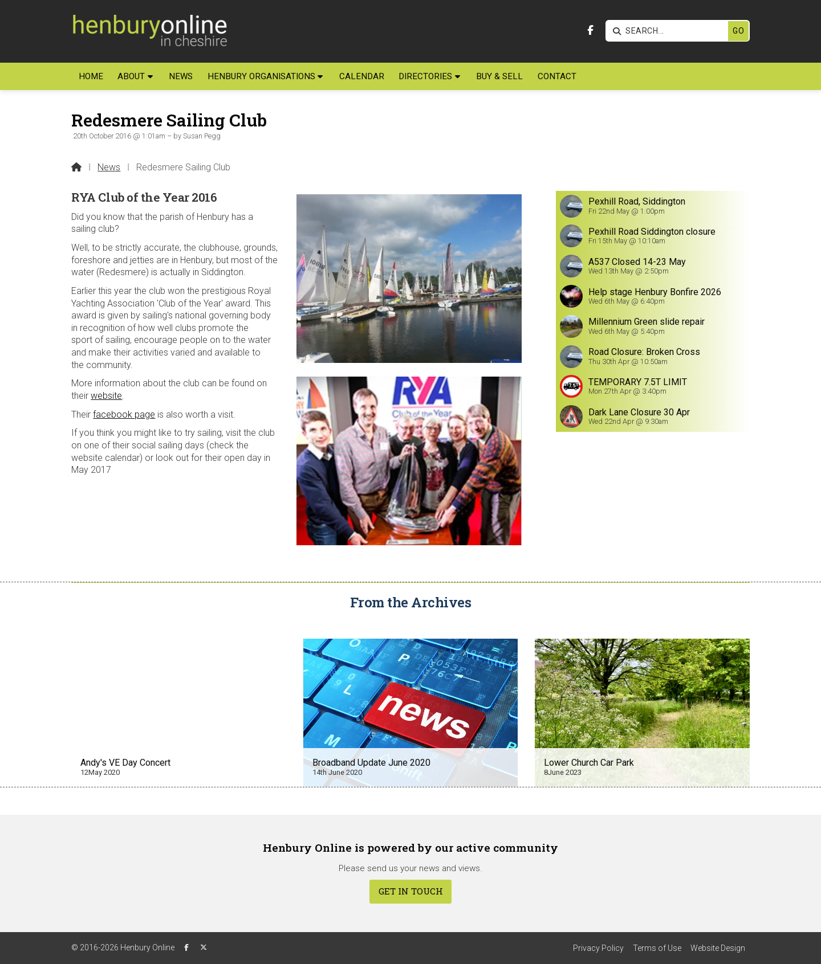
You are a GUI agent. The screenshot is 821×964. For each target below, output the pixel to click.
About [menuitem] (131, 76)
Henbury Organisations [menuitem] (261, 76)
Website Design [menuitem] (717, 948)
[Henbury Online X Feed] (203, 947)
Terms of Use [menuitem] (657, 948)
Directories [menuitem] (425, 76)
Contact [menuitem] (557, 76)
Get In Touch (411, 891)
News (108, 167)
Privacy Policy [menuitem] (598, 948)
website (106, 395)
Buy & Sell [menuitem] (499, 76)
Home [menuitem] (91, 76)
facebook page (124, 414)
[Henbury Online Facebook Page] (590, 30)
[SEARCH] (669, 31)
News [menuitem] (181, 76)
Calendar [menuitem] (361, 76)
